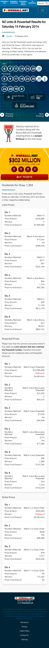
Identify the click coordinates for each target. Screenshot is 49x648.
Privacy (24, 626)
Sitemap (24, 639)
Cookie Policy (25, 630)
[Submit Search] (46, 3)
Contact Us (24, 635)
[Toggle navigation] (42, 10)
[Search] (43, 3)
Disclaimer (25, 622)
